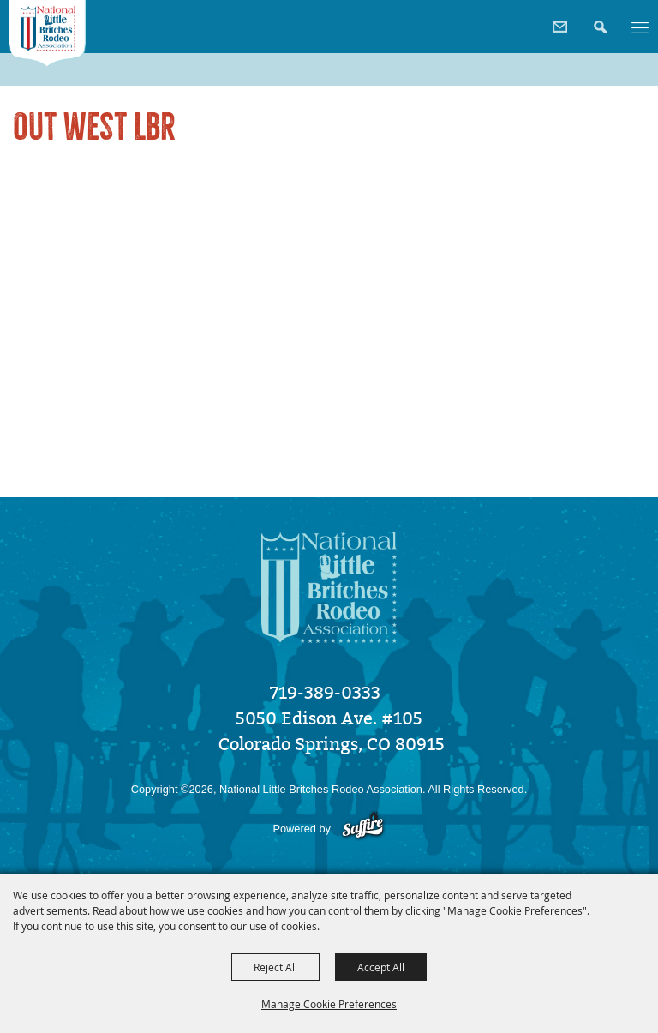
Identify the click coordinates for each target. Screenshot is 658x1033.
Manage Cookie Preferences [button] (329, 1004)
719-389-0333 (325, 692)
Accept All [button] (380, 967)
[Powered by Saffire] (363, 828)
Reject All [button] (275, 967)
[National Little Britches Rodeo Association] (48, 33)
